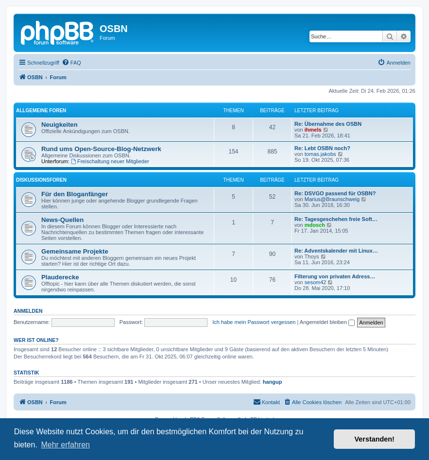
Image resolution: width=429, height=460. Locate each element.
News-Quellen (62, 219)
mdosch (315, 225)
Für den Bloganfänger (74, 194)
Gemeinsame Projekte (74, 251)
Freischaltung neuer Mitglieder (110, 161)
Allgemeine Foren (41, 110)
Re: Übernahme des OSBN (327, 124)
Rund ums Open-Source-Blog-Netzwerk (101, 149)
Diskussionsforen (41, 180)
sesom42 (315, 282)
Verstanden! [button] (375, 439)
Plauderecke (60, 277)
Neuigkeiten (59, 124)
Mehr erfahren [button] (65, 445)
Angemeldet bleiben (327, 322)
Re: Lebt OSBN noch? (322, 148)
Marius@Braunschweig (332, 199)
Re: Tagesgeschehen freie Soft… (336, 219)
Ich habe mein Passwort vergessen (253, 322)
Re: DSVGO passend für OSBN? (335, 193)
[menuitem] (71, 62)
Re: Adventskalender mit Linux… (336, 251)
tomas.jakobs (320, 154)
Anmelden (28, 311)
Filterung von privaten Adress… (334, 276)
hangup (272, 382)
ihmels (313, 130)
